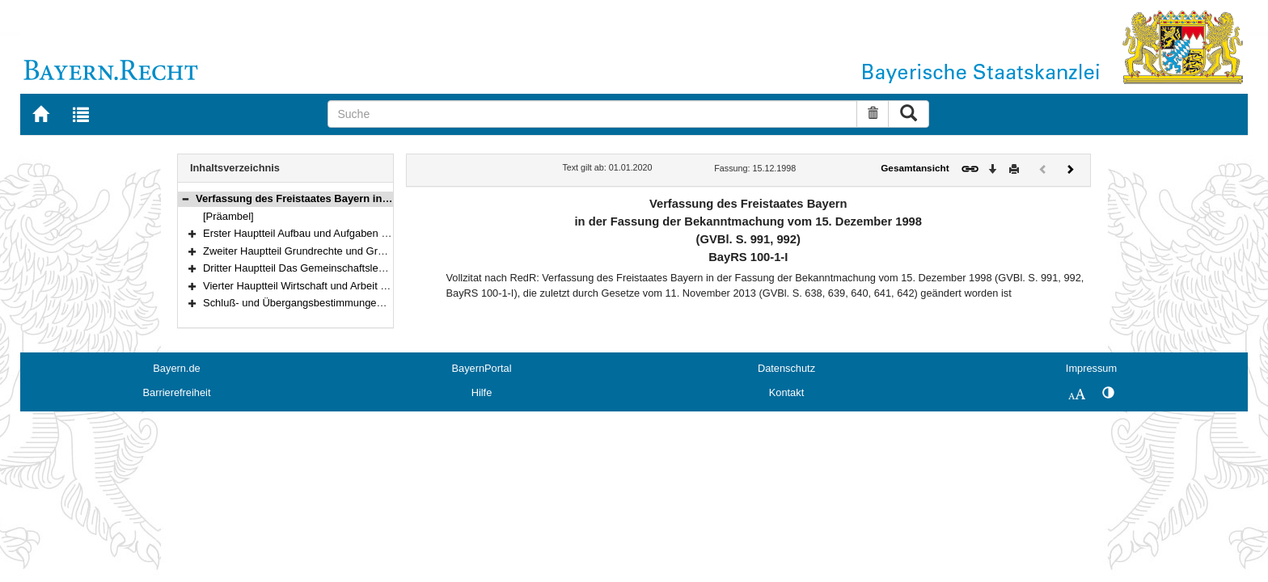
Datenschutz (786, 368)
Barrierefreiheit (177, 392)
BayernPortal (482, 368)
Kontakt (786, 392)
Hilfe (481, 392)
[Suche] (592, 114)
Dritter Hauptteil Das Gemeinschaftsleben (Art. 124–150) (334, 268)
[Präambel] (228, 216)
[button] (185, 198)
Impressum (1091, 368)
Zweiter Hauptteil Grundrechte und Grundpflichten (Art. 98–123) (350, 251)
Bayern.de (176, 368)
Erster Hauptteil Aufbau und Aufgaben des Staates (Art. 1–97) (346, 233)
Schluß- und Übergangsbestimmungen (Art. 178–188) (327, 303)
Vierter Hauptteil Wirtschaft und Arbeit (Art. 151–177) (325, 286)
